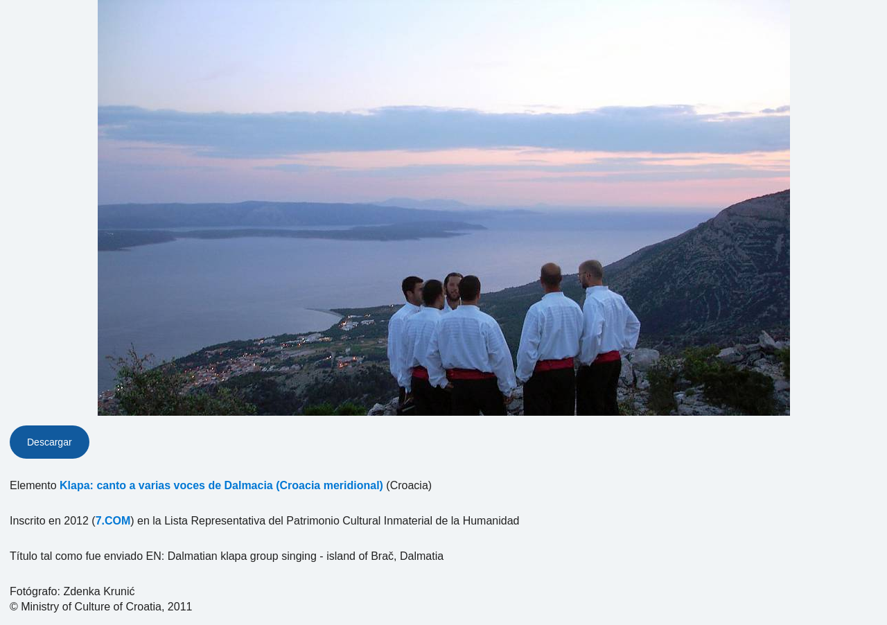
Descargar (49, 442)
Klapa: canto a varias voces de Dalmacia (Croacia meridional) (221, 485)
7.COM (113, 521)
